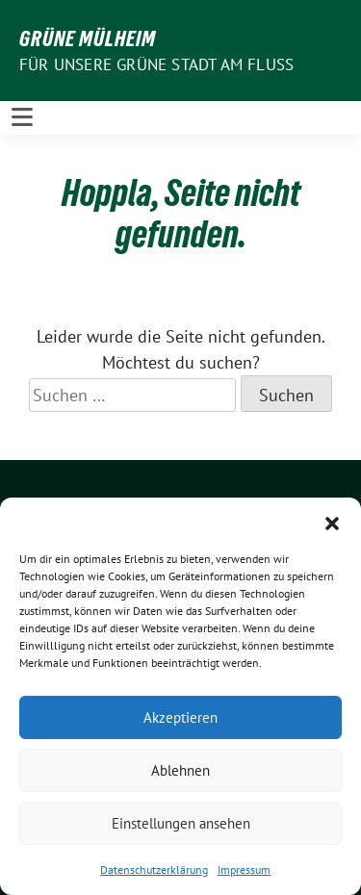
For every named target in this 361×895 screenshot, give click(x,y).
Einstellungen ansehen (181, 823)
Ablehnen (180, 770)
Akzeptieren (180, 717)
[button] (332, 521)
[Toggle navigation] (22, 117)
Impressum (244, 869)
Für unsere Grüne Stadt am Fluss (156, 64)
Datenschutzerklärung (154, 869)
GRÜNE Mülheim (87, 38)
